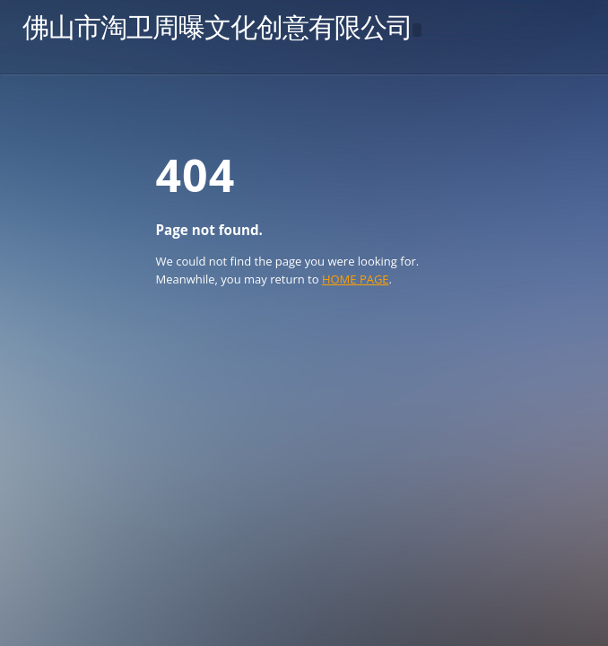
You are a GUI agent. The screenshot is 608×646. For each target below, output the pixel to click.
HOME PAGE (355, 279)
